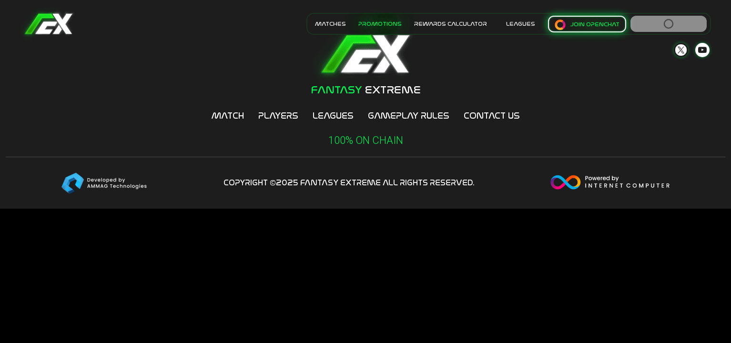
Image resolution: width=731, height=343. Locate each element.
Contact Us (492, 116)
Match (227, 116)
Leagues (333, 116)
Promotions (380, 23)
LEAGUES (520, 23)
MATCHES (330, 23)
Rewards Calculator (450, 23)
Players (278, 116)
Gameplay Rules (408, 116)
